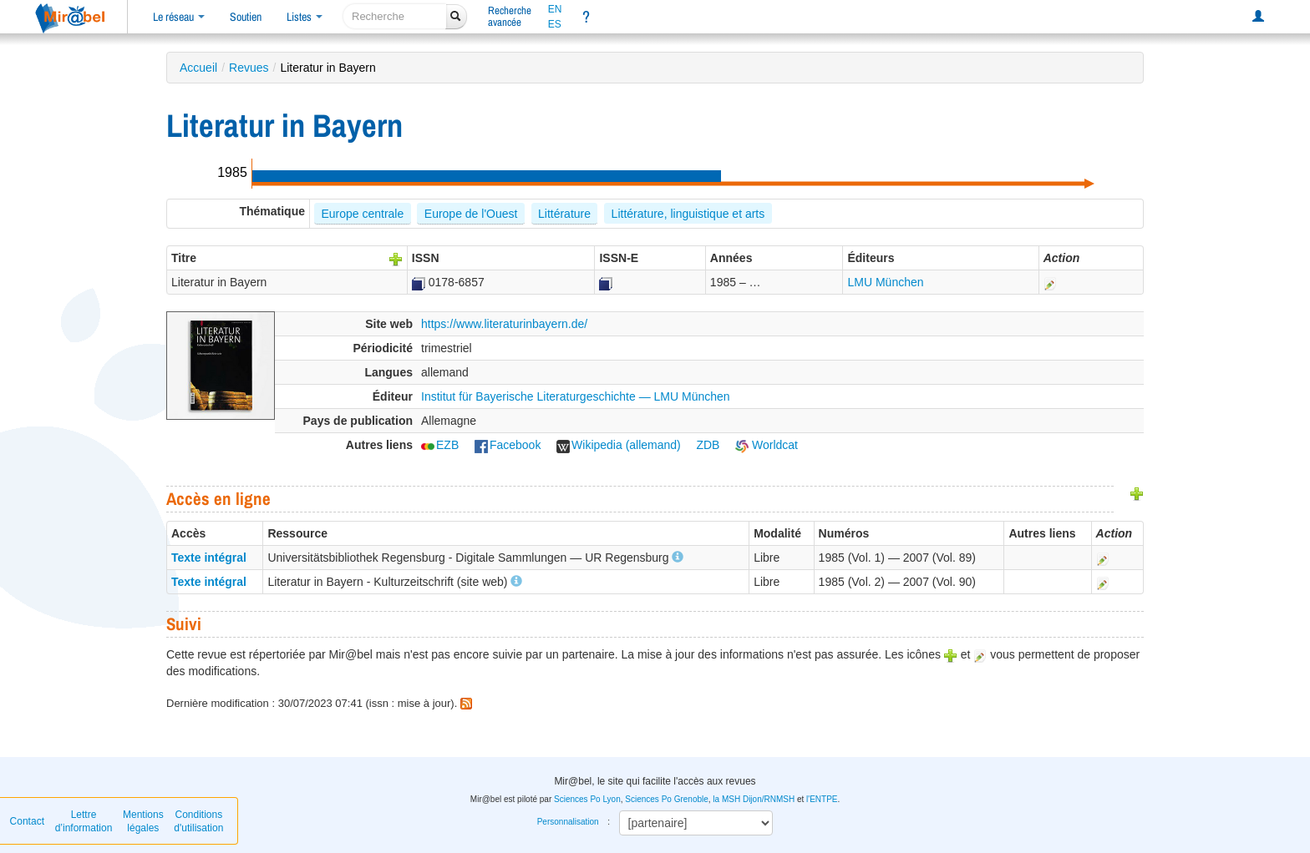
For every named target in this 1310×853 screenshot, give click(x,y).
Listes (304, 16)
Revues (248, 67)
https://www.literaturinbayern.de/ (504, 324)
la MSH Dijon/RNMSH (754, 799)
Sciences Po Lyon (587, 799)
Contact (27, 821)
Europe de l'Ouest (471, 213)
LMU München (885, 282)
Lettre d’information (84, 821)
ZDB (707, 445)
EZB (440, 445)
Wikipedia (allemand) (618, 445)
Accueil (198, 67)
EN (555, 9)
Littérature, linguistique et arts (688, 213)
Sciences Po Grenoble (666, 799)
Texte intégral (208, 557)
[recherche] (394, 16)
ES (554, 24)
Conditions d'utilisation (198, 821)
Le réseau (179, 16)
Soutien (245, 16)
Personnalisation (568, 821)
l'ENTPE (821, 799)
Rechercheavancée (509, 16)
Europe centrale (362, 213)
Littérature (564, 213)
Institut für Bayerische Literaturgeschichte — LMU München (575, 396)
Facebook (508, 445)
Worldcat (766, 445)
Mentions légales (143, 821)
